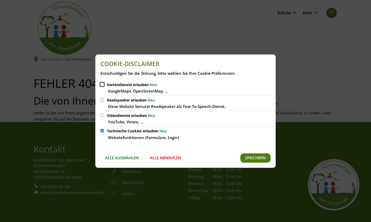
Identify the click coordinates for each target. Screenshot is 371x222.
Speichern (255, 157)
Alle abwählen (165, 157)
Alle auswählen (122, 157)
